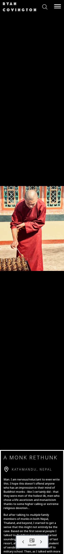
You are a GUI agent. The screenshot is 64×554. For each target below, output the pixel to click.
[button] (20, 7)
